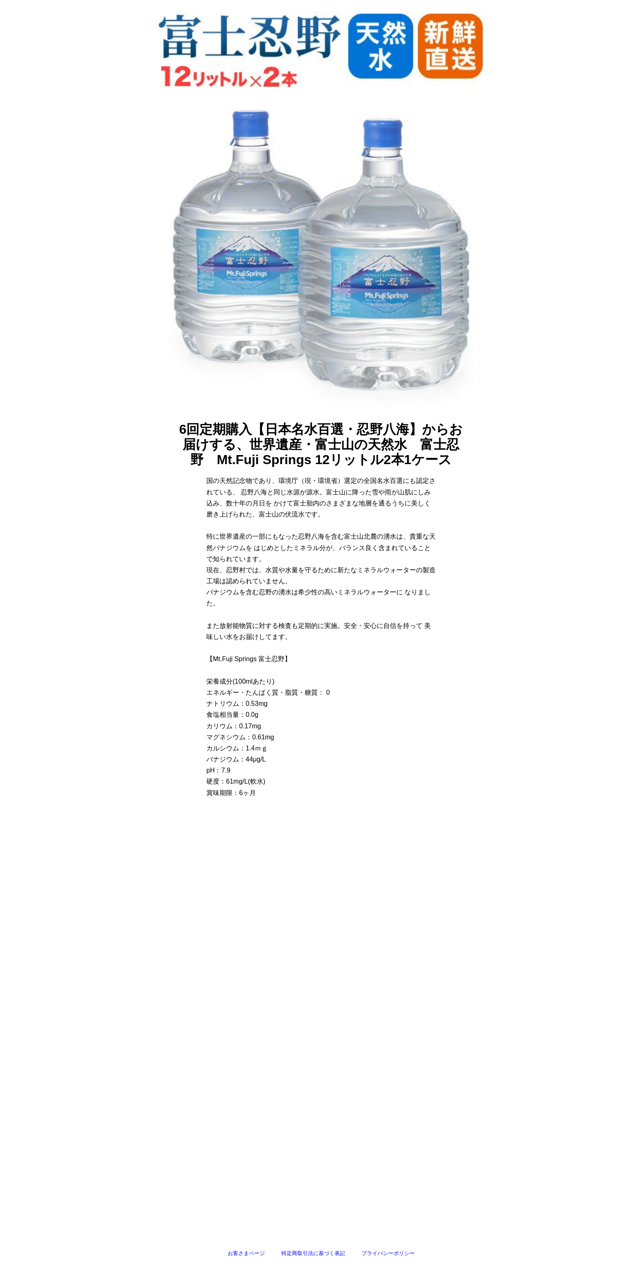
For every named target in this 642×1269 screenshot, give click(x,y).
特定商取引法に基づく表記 (313, 1253)
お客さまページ (246, 1253)
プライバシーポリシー (388, 1253)
